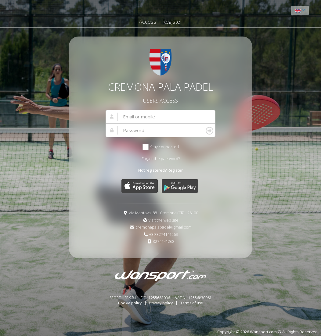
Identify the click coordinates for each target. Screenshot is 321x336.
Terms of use (191, 303)
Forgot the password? (161, 158)
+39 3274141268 (163, 234)
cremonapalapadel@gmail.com (163, 227)
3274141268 (163, 241)
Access (147, 21)
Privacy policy (161, 303)
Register (172, 21)
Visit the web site (163, 220)
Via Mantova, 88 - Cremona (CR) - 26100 (163, 212)
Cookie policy (130, 303)
